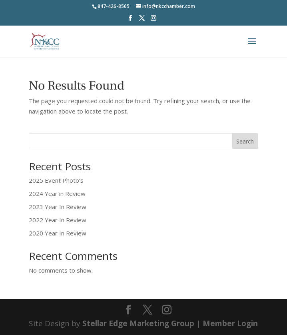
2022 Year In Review (57, 220)
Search (245, 141)
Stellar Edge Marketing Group (138, 323)
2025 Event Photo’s (56, 180)
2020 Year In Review (57, 233)
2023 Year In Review (57, 207)
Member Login (230, 323)
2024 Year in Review (57, 193)
